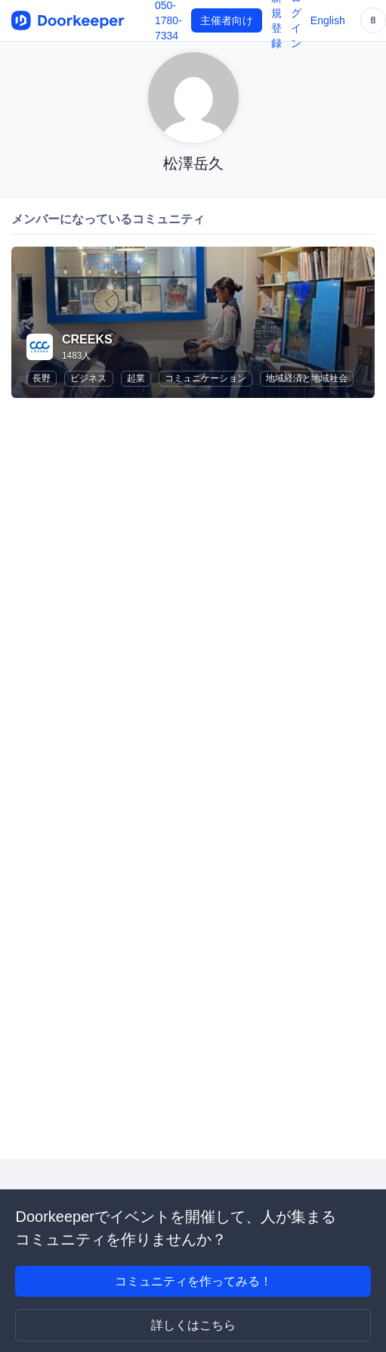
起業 (136, 378)
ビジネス (88, 378)
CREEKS (87, 339)
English (327, 20)
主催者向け (226, 20)
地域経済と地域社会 (306, 378)
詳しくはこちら (193, 1325)
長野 (41, 378)
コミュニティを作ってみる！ (193, 1281)
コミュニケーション (205, 378)
